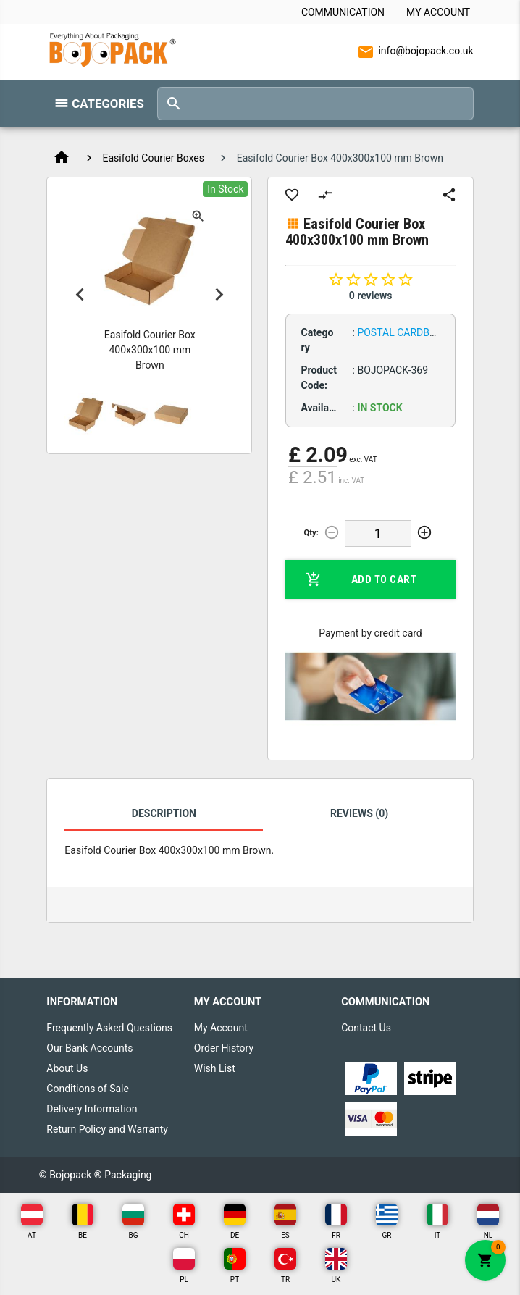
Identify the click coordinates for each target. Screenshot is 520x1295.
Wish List (214, 1068)
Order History (223, 1048)
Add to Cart (361, 579)
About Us (67, 1068)
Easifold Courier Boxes (153, 158)
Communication (343, 12)
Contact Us (366, 1028)
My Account (438, 12)
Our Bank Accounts (89, 1048)
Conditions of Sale (87, 1088)
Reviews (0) (359, 813)
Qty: (311, 532)
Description (164, 813)
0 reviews (371, 295)
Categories (107, 103)
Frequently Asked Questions (109, 1028)
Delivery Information (91, 1109)
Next (219, 294)
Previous (79, 294)
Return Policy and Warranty (107, 1129)
